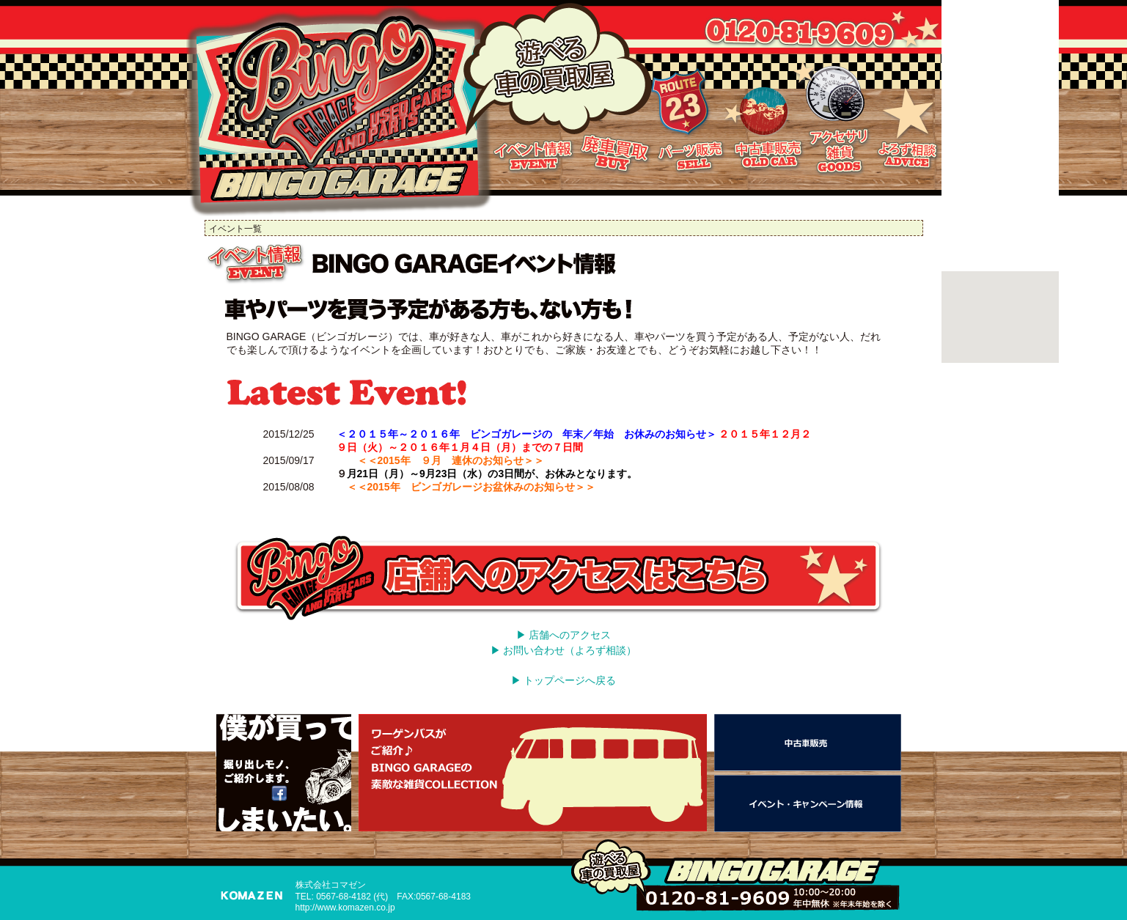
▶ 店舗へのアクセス (564, 635)
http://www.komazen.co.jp (345, 907)
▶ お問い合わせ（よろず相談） (564, 650)
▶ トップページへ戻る (564, 680)
